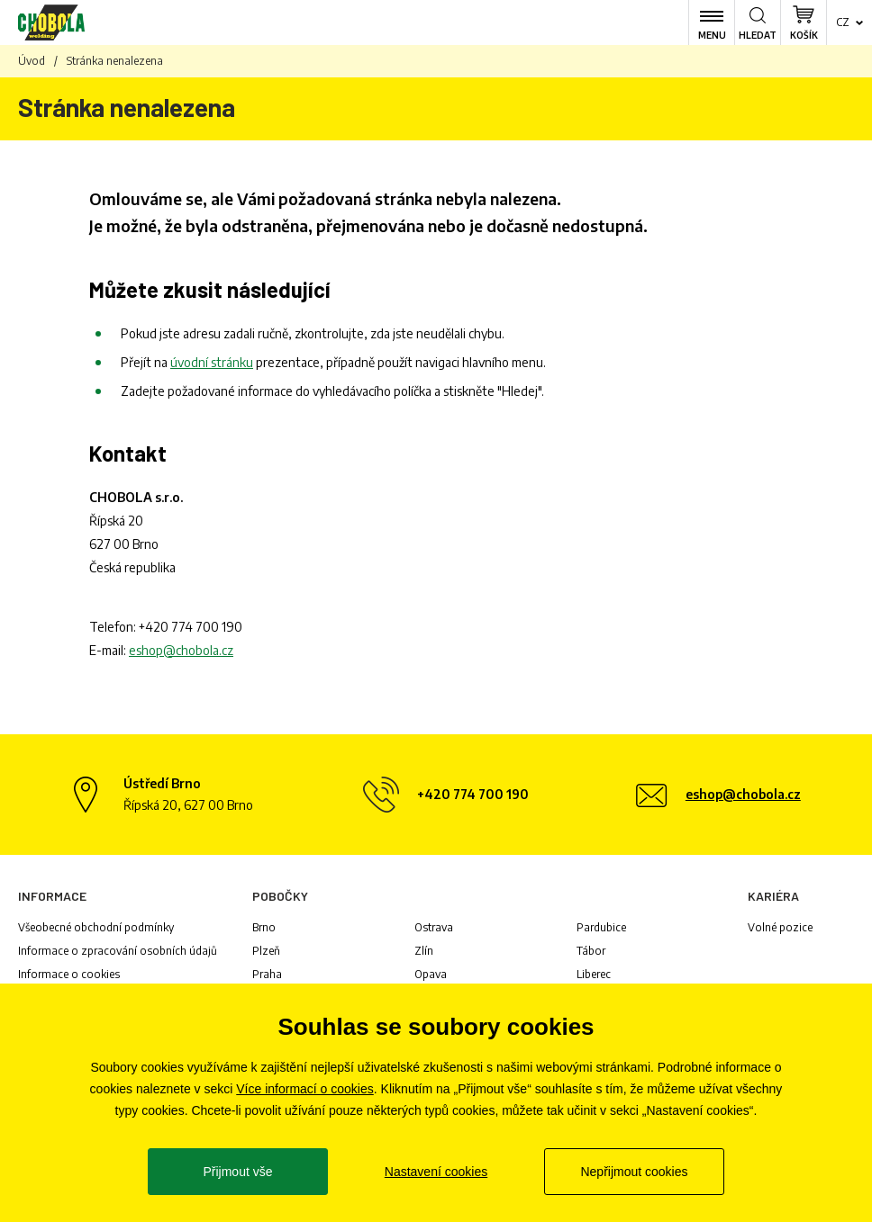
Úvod (31, 60)
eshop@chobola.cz (181, 650)
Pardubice (601, 927)
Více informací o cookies (305, 1089)
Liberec (594, 974)
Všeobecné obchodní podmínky (96, 927)
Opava (430, 974)
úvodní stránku (211, 362)
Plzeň (266, 950)
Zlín (423, 950)
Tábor (591, 950)
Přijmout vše (237, 1171)
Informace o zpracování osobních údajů (117, 950)
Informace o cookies (69, 974)
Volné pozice (780, 927)
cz (842, 22)
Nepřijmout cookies (633, 1171)
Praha (267, 974)
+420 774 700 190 (190, 626)
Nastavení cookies (436, 1171)
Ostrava (433, 927)
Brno (264, 927)
